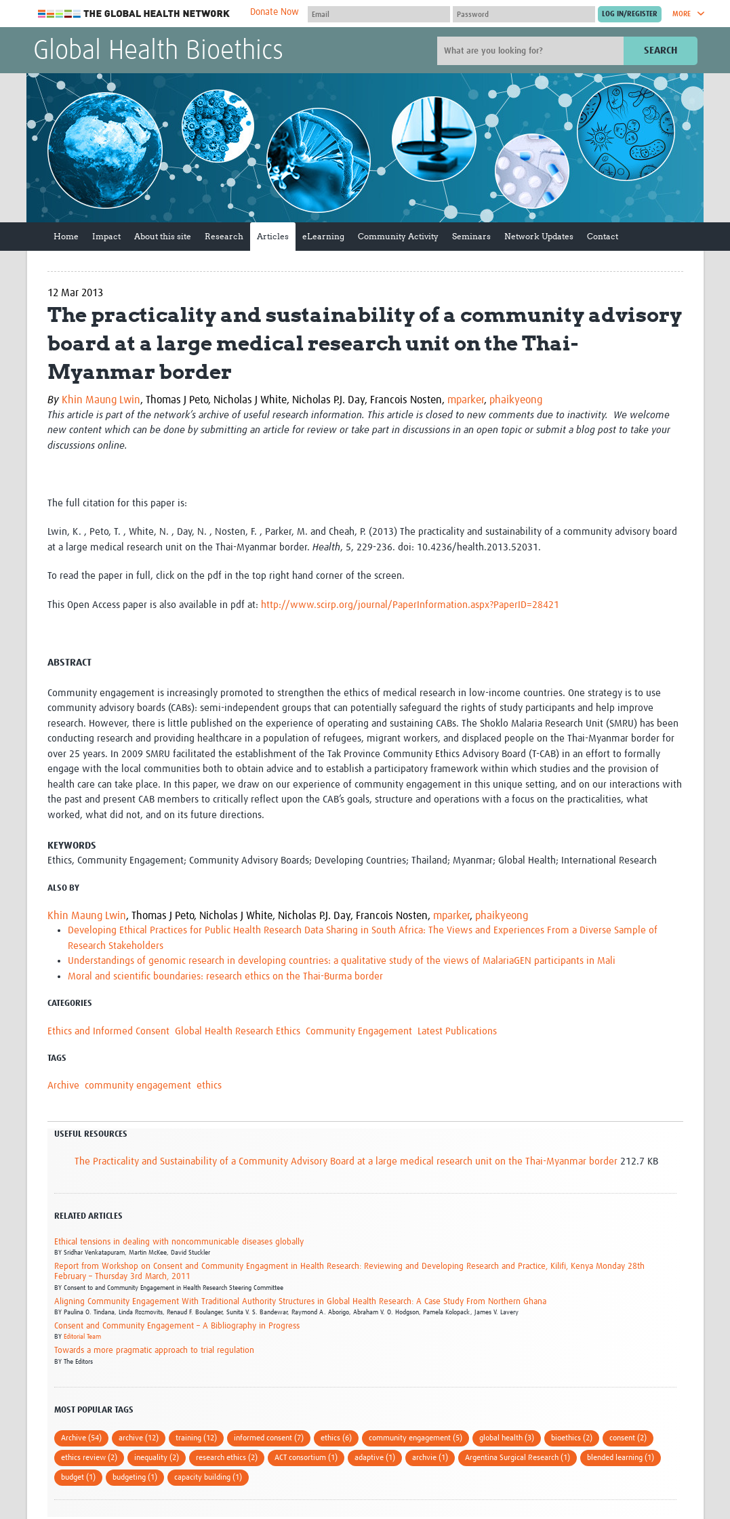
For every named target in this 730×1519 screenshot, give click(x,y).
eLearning (323, 236)
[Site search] (532, 51)
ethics (209, 1085)
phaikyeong (515, 399)
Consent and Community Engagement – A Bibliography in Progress (177, 1326)
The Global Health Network (134, 14)
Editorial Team (82, 1336)
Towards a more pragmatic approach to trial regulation (154, 1350)
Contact (602, 236)
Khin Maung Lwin (101, 399)
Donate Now (274, 12)
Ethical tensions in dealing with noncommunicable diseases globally (179, 1242)
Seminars (471, 236)
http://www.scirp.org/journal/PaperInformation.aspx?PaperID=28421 (410, 605)
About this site (162, 236)
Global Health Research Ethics (237, 1031)
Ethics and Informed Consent (108, 1031)
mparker (465, 399)
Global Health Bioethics (158, 51)
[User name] (379, 14)
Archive (63, 1085)
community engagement (138, 1085)
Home (66, 236)
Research (224, 236)
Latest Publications (457, 1031)
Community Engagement (359, 1031)
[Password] (524, 14)
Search (660, 50)
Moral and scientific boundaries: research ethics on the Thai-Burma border (225, 976)
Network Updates (538, 236)
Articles (273, 236)
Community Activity (398, 236)
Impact (106, 236)
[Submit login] (630, 14)
